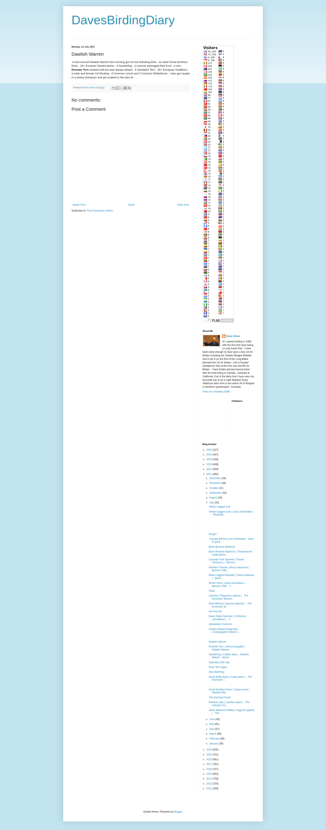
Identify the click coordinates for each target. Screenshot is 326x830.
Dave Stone (233, 336)
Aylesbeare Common (220, 624)
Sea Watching (216, 671)
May (212, 724)
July (212, 502)
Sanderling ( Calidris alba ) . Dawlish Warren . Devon (229, 656)
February (214, 738)
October (214, 488)
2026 (209, 449)
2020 (209, 749)
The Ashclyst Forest (220, 697)
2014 (209, 778)
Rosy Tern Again (218, 667)
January (214, 743)
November (215, 483)
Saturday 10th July (219, 662)
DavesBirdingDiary (123, 20)
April (212, 729)
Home (131, 204)
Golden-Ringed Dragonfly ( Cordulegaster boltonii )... (224, 630)
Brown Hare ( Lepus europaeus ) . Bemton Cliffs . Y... (227, 584)
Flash (212, 590)
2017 (209, 764)
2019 (209, 754)
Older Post (183, 204)
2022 (209, 469)
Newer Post (79, 204)
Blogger (178, 811)
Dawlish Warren (217, 641)
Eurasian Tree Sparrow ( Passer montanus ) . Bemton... (226, 561)
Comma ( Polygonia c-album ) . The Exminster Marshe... (228, 597)
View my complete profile (216, 391)
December (215, 478)
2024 (209, 459)
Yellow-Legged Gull (219, 506)
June (212, 719)
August (213, 497)
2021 (209, 474)
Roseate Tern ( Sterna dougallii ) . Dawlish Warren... (227, 648)
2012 (209, 788)
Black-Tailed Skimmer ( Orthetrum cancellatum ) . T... (227, 618)
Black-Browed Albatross (222, 546)
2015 (209, 773)
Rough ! (213, 534)
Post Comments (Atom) (100, 210)
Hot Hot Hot (215, 611)
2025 (209, 454)
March (213, 733)
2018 (209, 759)
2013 (209, 783)
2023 (209, 464)
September (215, 492)
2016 (209, 769)
